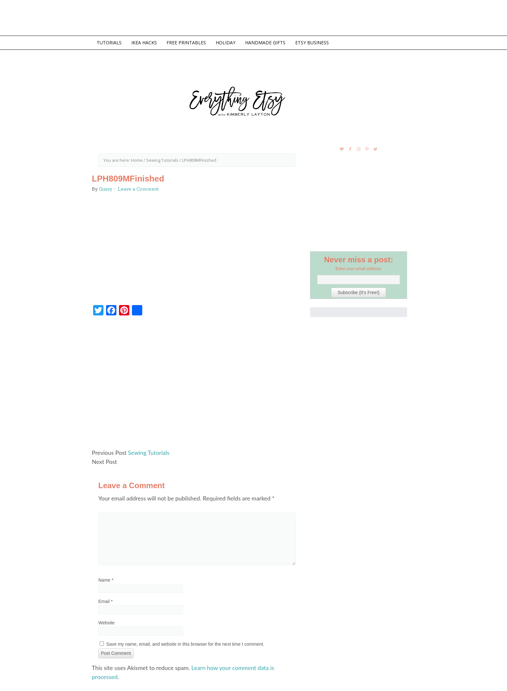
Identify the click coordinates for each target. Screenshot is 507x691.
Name (105, 580)
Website (106, 622)
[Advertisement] (197, 385)
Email (105, 601)
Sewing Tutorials (148, 452)
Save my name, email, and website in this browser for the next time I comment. (185, 644)
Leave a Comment (138, 189)
